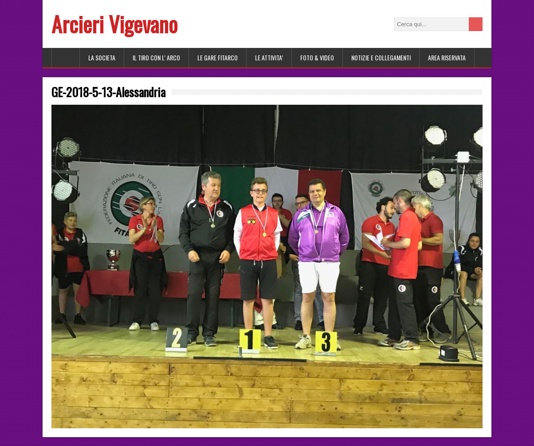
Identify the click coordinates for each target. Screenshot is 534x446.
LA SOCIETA (101, 57)
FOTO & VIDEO (317, 57)
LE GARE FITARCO (217, 57)
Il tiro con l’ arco (156, 57)
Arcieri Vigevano (114, 23)
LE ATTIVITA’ (269, 57)
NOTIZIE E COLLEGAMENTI (381, 57)
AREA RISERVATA (447, 57)
